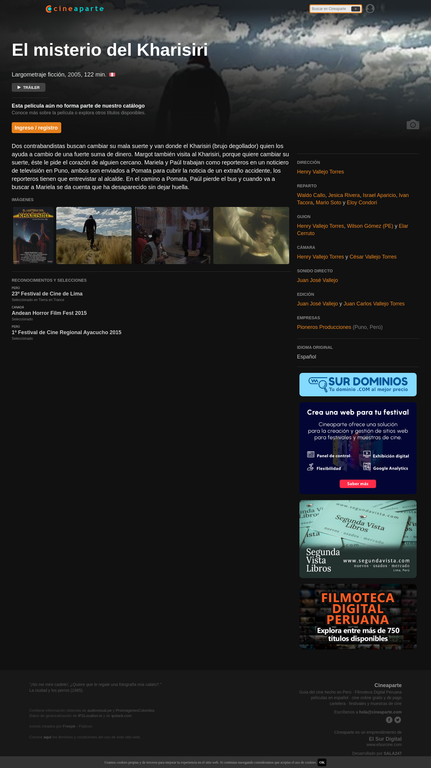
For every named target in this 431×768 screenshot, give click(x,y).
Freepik (69, 726)
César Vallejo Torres (373, 257)
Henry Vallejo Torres (320, 172)
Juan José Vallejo (317, 280)
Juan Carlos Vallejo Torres (373, 304)
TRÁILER (29, 87)
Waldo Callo (311, 195)
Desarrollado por (377, 753)
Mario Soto (328, 202)
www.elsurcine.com (384, 744)
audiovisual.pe (99, 710)
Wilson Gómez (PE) (370, 226)
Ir (356, 9)
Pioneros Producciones (324, 327)
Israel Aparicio (379, 195)
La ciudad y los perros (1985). (56, 690)
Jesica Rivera (344, 195)
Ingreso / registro (36, 128)
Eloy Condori (362, 202)
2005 (74, 74)
